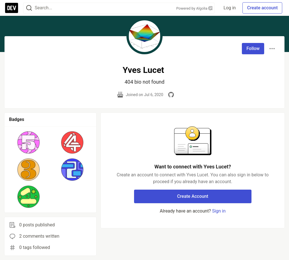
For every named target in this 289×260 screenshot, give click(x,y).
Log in (230, 7)
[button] (28, 142)
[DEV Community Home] (12, 8)
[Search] (29, 8)
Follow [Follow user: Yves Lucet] (253, 48)
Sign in (218, 211)
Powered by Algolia (194, 8)
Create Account (192, 196)
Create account (262, 7)
